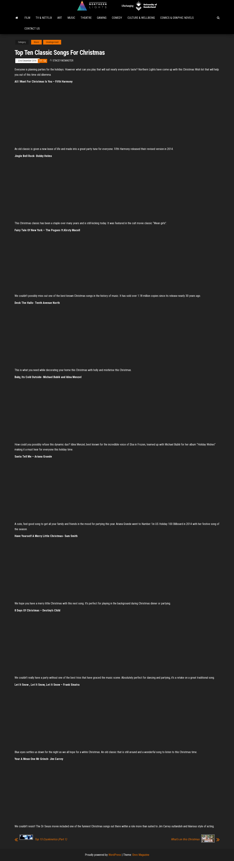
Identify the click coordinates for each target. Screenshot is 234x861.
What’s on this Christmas (185, 839)
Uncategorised (52, 42)
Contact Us (32, 28)
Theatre (86, 17)
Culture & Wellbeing (141, 17)
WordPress (114, 854)
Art (59, 17)
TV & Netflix (44, 17)
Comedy (117, 17)
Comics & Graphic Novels (177, 17)
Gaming (101, 17)
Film (27, 17)
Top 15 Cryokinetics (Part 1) (51, 839)
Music (71, 17)
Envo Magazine (140, 854)
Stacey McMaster (63, 60)
